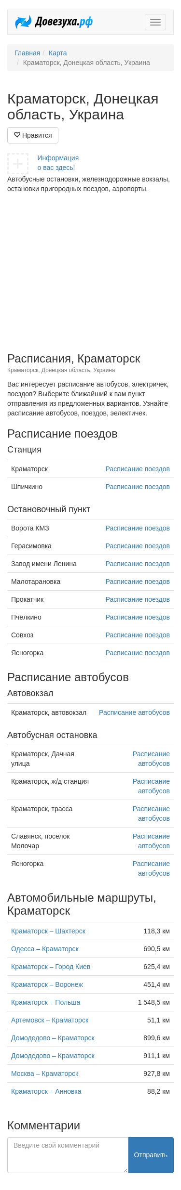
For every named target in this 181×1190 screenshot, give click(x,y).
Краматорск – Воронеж (47, 984)
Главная (27, 53)
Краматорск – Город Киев (50, 966)
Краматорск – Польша (45, 1002)
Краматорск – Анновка (46, 1091)
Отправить (150, 1155)
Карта (58, 53)
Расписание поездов (138, 469)
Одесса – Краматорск (45, 949)
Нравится (33, 135)
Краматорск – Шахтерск (48, 931)
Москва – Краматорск (44, 1073)
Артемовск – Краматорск (49, 1020)
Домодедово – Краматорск (53, 1038)
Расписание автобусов (134, 712)
